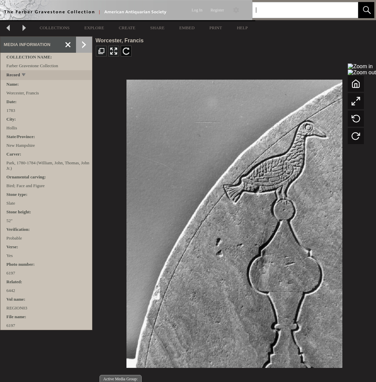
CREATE (127, 27)
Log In (197, 10)
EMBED (187, 27)
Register (217, 10)
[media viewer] (234, 222)
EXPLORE (94, 27)
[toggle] (24, 75)
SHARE (157, 27)
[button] (366, 10)
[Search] (297, 10)
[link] (347, 9)
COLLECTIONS (55, 27)
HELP (242, 27)
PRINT (216, 27)
